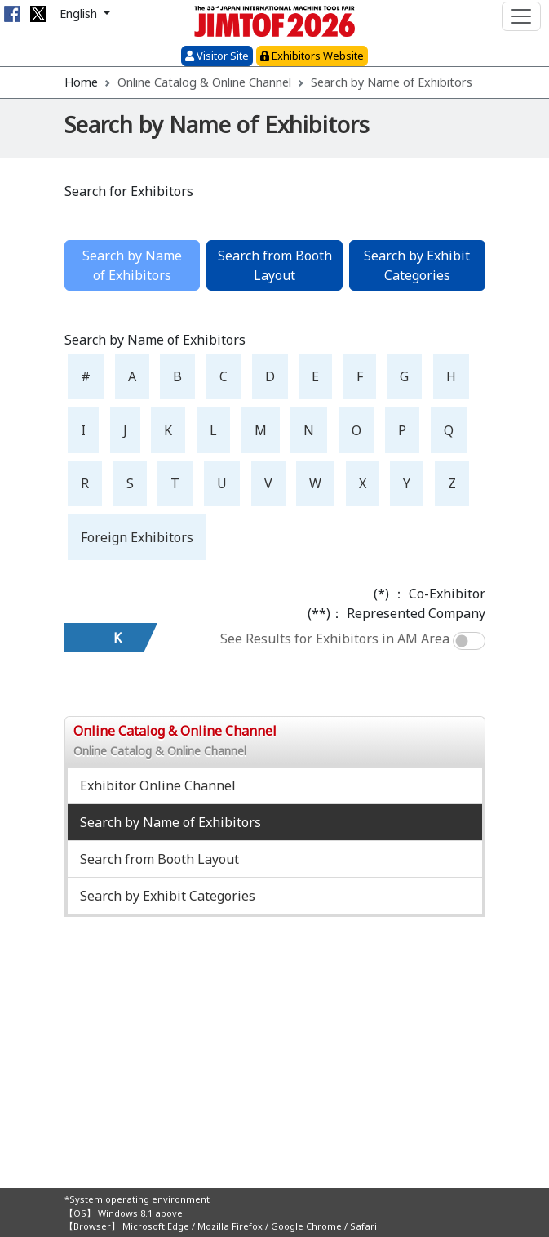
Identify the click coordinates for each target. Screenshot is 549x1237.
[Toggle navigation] (521, 16)
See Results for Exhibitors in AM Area (334, 638)
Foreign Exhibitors (137, 537)
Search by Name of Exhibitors (170, 822)
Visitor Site (217, 55)
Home (81, 82)
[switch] (469, 641)
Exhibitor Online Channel (158, 785)
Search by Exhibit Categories (417, 265)
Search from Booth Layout (275, 265)
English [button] (80, 13)
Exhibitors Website (312, 55)
